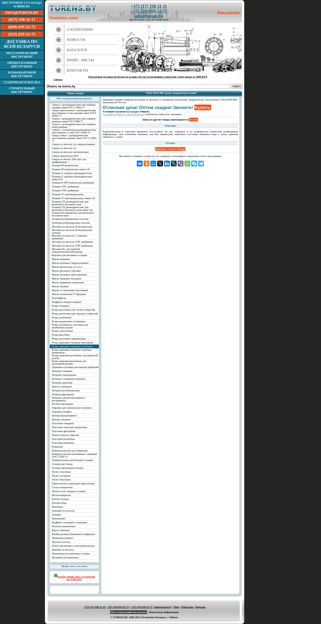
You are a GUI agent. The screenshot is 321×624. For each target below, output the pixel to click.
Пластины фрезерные (63, 431)
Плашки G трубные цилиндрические (72, 173)
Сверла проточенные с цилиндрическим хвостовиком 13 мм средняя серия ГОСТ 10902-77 (74, 113)
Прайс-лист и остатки (74, 566)
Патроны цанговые (62, 382)
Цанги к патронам (61, 386)
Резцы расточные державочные (69, 338)
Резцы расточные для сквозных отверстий (75, 313)
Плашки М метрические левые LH (71, 169)
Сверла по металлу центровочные (70, 152)
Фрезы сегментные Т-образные (69, 294)
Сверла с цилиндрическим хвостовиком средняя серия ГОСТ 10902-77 (73, 106)
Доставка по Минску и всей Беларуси (123, 114)
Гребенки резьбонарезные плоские (71, 222)
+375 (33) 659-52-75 (142, 607)
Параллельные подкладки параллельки (73, 483)
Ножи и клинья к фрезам (65, 435)
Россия (194, 119)
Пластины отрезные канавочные (69, 427)
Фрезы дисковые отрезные (66, 270)
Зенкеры (56, 514)
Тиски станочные (61, 471)
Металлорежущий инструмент (22, 54)
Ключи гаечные (60, 499)
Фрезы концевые (61, 259)
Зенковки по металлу (63, 510)
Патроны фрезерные (63, 394)
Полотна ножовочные (63, 526)
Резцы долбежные (61, 317)
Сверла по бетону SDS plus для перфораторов (69, 160)
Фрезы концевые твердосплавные (70, 263)
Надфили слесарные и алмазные (69, 522)
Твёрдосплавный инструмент (22, 64)
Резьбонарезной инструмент (22, 74)
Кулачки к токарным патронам (68, 378)
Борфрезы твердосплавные (66, 302)
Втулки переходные (62, 404)
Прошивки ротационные (65, 557)
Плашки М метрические (65, 165)
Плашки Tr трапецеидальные (68, 194)
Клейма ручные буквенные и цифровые (73, 534)
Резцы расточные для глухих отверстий (73, 309)
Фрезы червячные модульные (68, 282)
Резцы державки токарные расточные (72, 346)
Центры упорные (61, 419)
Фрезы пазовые (60, 286)
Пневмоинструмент (62, 538)
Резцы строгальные (62, 331)
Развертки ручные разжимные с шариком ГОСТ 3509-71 (74, 455)
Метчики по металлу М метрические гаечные (72, 231)
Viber (176, 607)
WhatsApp (187, 607)
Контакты (77, 70)
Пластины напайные (63, 442)
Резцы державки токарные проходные (72, 342)
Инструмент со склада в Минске (22, 4)
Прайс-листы (80, 60)
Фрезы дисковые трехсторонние (69, 274)
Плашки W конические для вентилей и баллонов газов (73, 214)
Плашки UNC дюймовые (65, 186)
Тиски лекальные (61, 479)
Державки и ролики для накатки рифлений (75, 367)
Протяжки (57, 506)
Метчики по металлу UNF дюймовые (72, 245)
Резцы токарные (60, 305)
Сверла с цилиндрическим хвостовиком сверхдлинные (73, 125)
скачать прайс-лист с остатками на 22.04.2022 (74, 577)
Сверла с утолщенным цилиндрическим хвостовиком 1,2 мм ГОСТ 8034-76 (74, 131)
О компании (80, 29)
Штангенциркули (61, 495)
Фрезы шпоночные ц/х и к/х (67, 267)
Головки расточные (62, 464)
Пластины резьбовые (63, 439)
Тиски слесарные (61, 475)
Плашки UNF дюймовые (65, 190)
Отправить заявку (64, 17)
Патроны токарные (62, 371)
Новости (76, 40)
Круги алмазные (61, 530)
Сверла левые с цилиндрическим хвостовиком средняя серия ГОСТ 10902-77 (74, 138)
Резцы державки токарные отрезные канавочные (72, 351)
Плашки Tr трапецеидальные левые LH (73, 198)
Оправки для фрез (62, 411)
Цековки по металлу (63, 549)
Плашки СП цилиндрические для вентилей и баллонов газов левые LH (72, 208)
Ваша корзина (228, 12)
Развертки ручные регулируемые (70, 450)
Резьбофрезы (59, 298)
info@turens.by (148, 16)
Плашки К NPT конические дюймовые (73, 182)
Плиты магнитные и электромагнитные (73, 545)
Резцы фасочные (61, 334)
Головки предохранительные (67, 468)
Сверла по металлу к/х (64, 148)
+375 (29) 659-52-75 (148, 11)
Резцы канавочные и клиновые (69, 321)
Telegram (200, 607)
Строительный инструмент (22, 90)
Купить (203, 107)
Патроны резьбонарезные (66, 390)
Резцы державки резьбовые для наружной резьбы (75, 356)
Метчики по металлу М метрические (72, 226)
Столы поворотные (62, 487)
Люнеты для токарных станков (69, 491)
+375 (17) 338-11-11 (149, 6)
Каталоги (77, 50)
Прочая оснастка (61, 542)
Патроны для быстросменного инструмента (68, 399)
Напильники (58, 518)
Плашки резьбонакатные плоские (70, 219)
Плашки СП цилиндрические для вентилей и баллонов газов (70, 203)
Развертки (57, 446)
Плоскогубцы (59, 503)
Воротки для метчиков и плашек (69, 255)
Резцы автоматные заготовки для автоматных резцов (70, 326)
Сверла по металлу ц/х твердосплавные (73, 144)
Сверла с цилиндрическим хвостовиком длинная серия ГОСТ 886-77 (73, 120)
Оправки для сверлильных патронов (72, 407)
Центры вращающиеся (64, 415)
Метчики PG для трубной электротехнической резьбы (67, 250)
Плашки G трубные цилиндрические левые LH (72, 178)
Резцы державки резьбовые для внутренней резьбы (69, 362)
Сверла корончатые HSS (65, 156)
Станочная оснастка (21, 82)
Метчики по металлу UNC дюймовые (72, 241)
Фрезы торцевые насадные (66, 278)
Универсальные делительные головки (72, 460)
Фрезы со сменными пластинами (70, 290)
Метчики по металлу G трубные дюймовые (69, 237)
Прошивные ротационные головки (71, 553)
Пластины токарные (63, 423)
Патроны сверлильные (64, 375)
